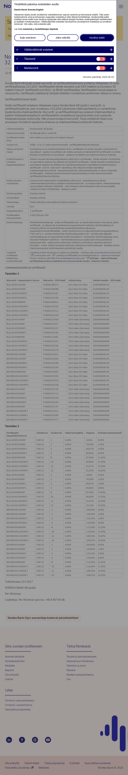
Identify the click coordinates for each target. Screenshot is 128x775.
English (40, 10)
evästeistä (27, 29)
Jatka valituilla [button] (63, 37)
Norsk (24, 10)
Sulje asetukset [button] (28, 37)
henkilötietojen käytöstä (46, 29)
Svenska (32, 10)
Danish (17, 10)
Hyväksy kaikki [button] (97, 37)
